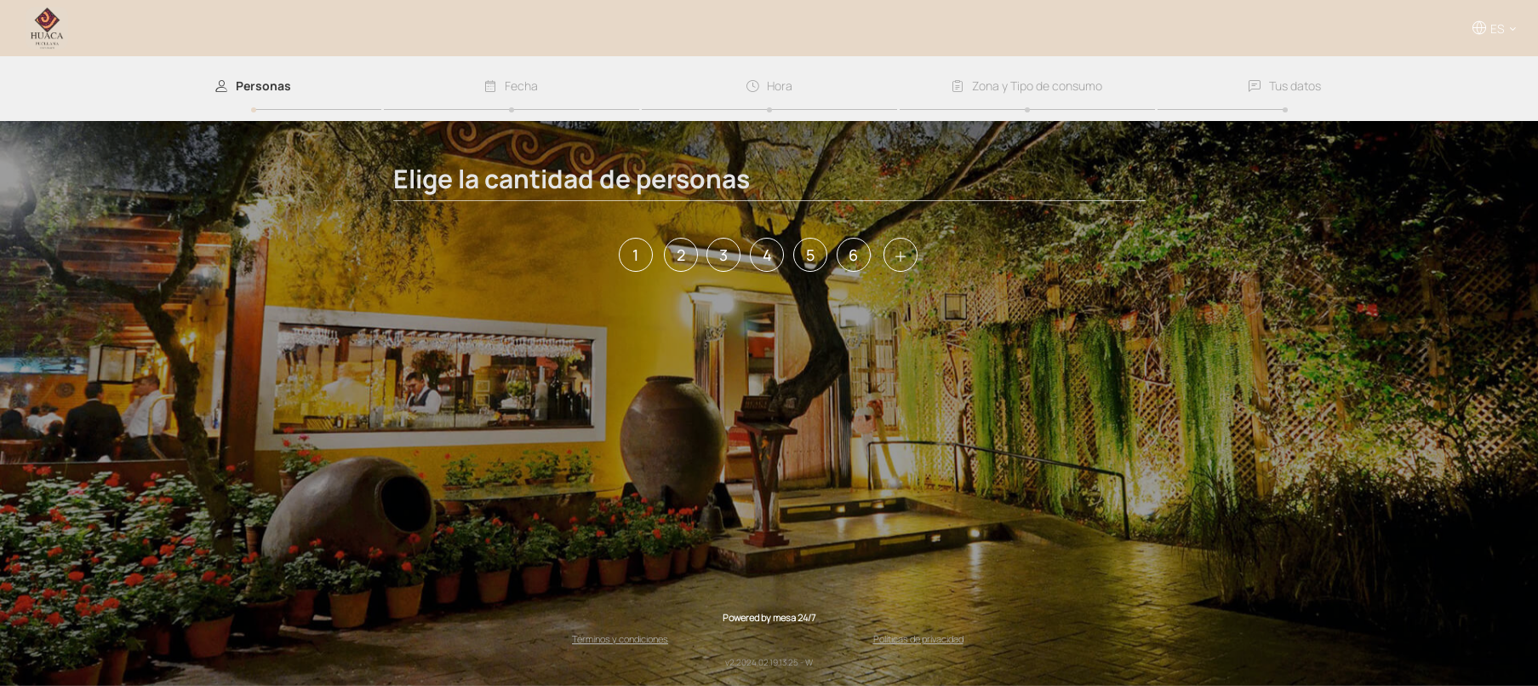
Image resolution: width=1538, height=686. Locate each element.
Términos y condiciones (620, 638)
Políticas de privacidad (918, 638)
